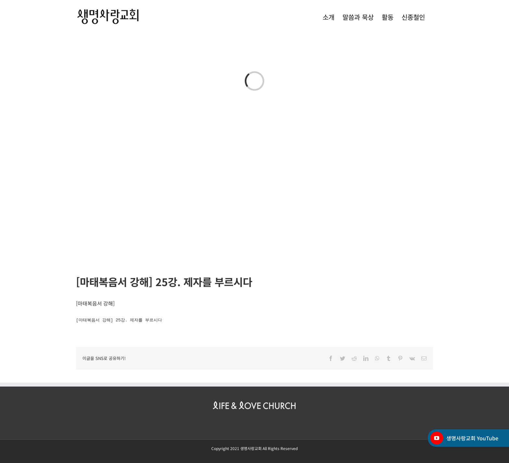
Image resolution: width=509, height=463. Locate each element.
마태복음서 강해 (95, 303)
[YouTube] (436, 438)
